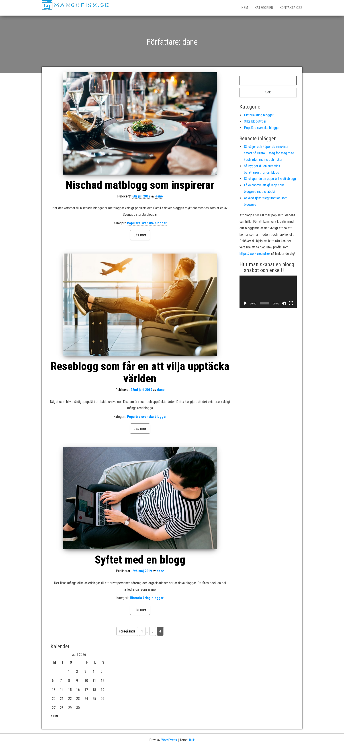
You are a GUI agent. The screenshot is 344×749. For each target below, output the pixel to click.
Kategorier (264, 8)
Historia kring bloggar (147, 598)
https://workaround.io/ (255, 254)
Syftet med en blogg (140, 559)
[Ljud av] (284, 303)
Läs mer (140, 235)
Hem (244, 8)
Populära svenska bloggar (147, 223)
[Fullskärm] (291, 303)
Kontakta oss (291, 8)
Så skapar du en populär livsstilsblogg (270, 179)
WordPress (169, 740)
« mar (54, 715)
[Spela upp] (245, 303)
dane (159, 196)
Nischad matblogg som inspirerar (140, 185)
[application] (268, 292)
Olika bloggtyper (255, 121)
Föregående (127, 631)
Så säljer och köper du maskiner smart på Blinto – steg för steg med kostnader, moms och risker (269, 153)
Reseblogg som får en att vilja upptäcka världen (140, 372)
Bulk (192, 740)
